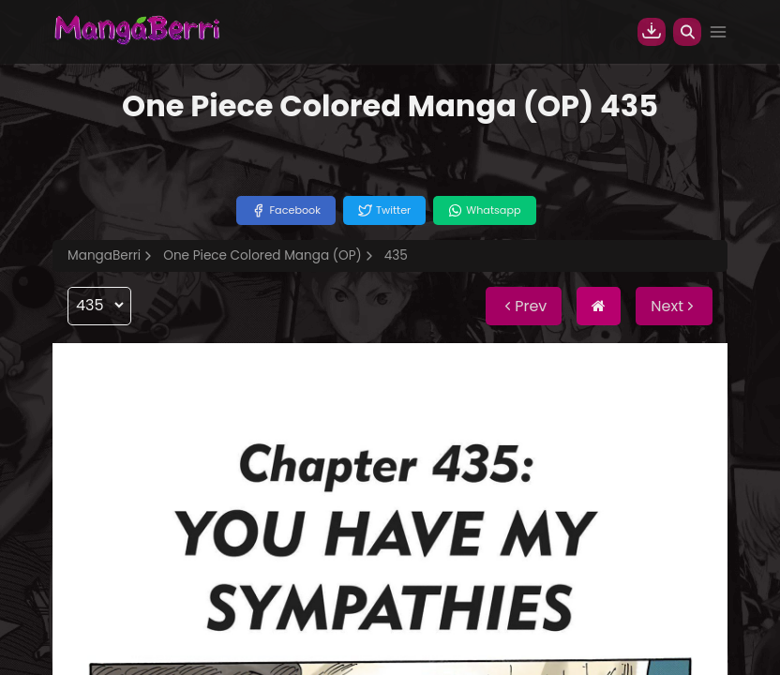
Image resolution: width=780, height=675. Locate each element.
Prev (524, 306)
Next (674, 306)
